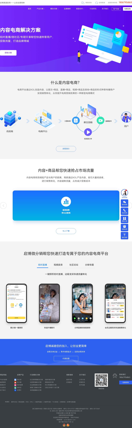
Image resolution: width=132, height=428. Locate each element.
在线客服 (102, 3)
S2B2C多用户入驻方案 (52, 387)
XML (31, 402)
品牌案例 (67, 9)
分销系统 (62, 402)
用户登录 (116, 9)
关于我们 (105, 9)
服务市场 (69, 379)
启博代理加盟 (71, 402)
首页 (29, 9)
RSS (27, 402)
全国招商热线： (120, 3)
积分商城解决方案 (50, 385)
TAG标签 (55, 402)
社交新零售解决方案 (36, 379)
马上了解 (66, 231)
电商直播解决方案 (35, 390)
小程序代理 (46, 402)
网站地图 (21, 402)
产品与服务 (3, 379)
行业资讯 (93, 9)
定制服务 (69, 382)
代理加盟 (66, 359)
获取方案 (8, 53)
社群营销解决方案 (35, 382)
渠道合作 (80, 9)
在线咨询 (126, 382)
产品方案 (41, 9)
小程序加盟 (38, 402)
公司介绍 (82, 379)
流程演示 (66, 149)
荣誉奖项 (82, 382)
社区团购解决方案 (35, 385)
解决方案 (54, 9)
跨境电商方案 (49, 382)
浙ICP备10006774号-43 (66, 422)
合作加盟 (82, 385)
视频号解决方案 (50, 379)
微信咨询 (88, 3)
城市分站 (14, 402)
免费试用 (127, 9)
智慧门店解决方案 (35, 387)
